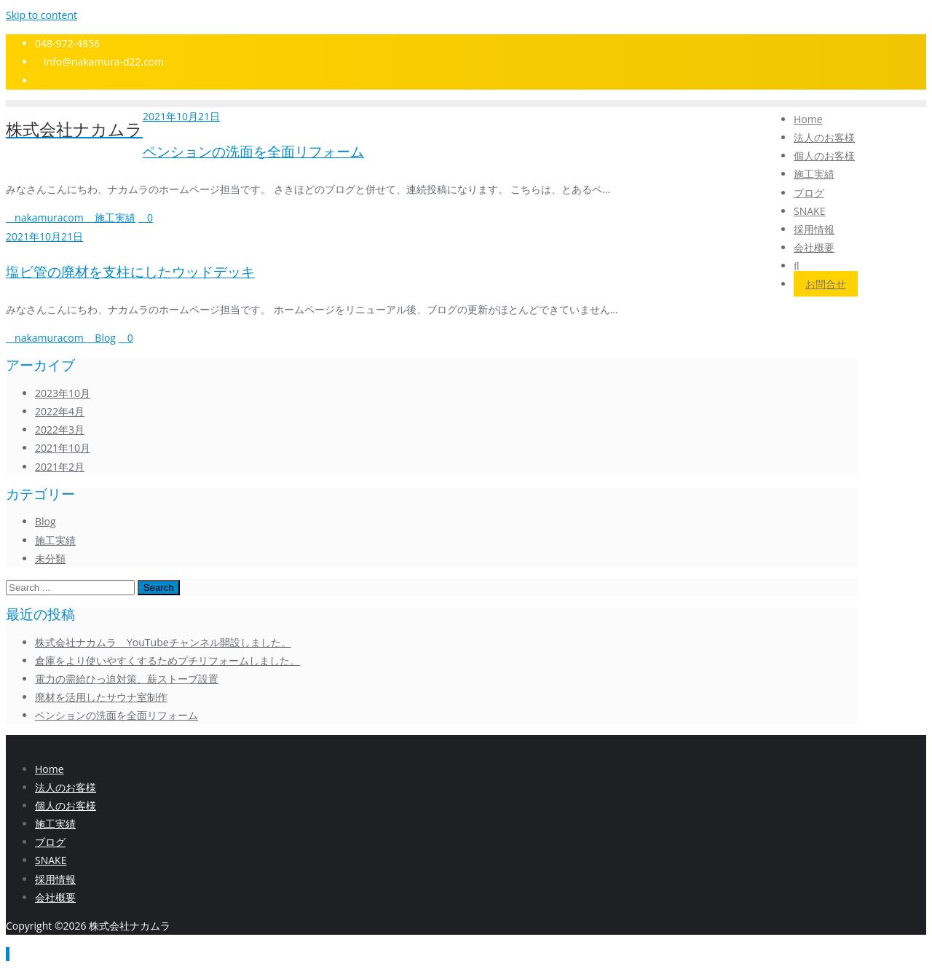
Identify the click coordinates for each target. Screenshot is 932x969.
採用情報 (55, 879)
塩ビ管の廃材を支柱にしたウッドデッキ (130, 272)
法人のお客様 (65, 787)
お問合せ (825, 284)
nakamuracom (46, 217)
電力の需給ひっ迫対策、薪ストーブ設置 (126, 679)
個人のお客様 (65, 805)
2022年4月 (59, 411)
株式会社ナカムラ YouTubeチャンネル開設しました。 (163, 642)
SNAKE (50, 860)
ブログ (50, 842)
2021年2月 (59, 467)
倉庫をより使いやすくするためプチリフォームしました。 (167, 660)
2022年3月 (59, 429)
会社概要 (55, 897)
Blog (101, 338)
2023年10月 (62, 393)
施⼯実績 (55, 824)
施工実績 (110, 217)
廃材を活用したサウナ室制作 (101, 697)
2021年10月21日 (181, 116)
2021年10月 (62, 448)
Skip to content (41, 15)
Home (49, 769)
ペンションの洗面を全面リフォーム (253, 152)
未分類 (50, 558)
